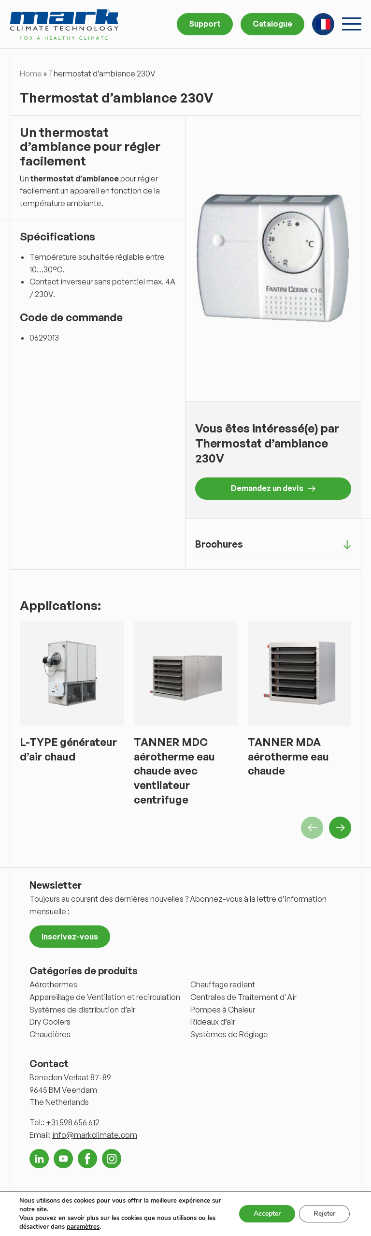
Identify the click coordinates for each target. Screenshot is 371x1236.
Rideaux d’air (212, 1022)
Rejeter (324, 1213)
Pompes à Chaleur (222, 1009)
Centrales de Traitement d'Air (243, 997)
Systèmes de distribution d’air (82, 1009)
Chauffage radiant (222, 984)
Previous (312, 828)
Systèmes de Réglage (229, 1034)
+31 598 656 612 (73, 1122)
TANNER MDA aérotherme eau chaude (288, 756)
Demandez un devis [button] (273, 488)
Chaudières (50, 1034)
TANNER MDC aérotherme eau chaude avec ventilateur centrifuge (174, 770)
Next (340, 828)
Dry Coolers (50, 1022)
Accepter (267, 1213)
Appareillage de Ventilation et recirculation (104, 997)
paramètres (83, 1226)
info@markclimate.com (94, 1135)
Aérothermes (53, 984)
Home (31, 73)
